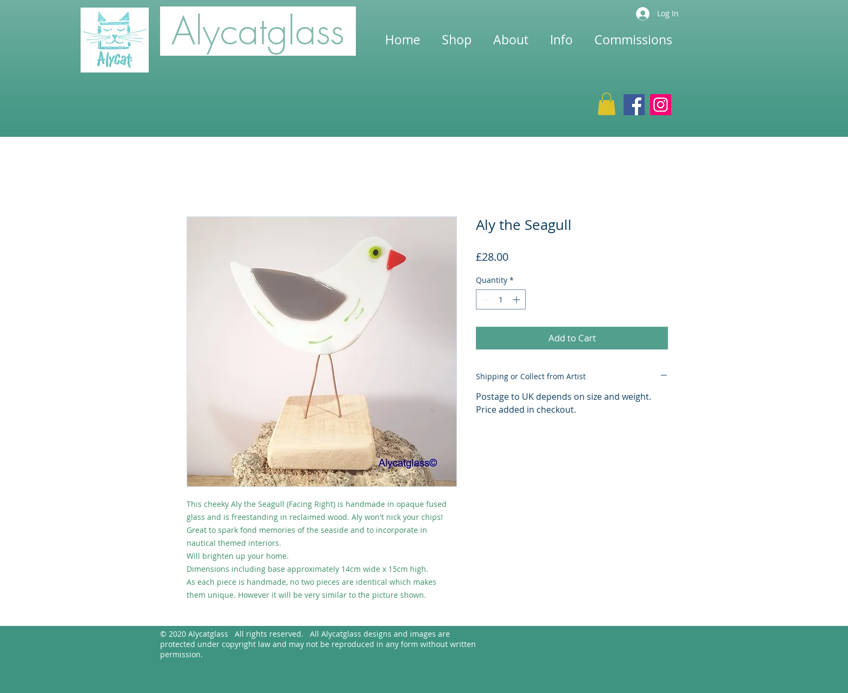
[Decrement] (484, 299)
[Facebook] (634, 104)
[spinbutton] (501, 299)
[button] (606, 104)
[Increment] (517, 299)
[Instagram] (660, 104)
